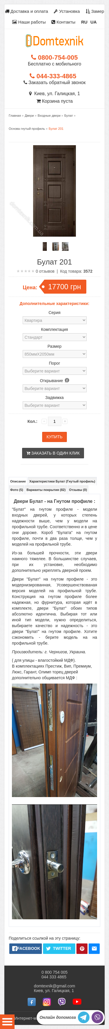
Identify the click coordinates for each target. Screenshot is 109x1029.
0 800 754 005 (55, 972)
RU (84, 21)
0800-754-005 (54, 57)
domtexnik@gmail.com (54, 985)
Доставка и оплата (26, 11)
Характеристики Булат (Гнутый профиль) (62, 481)
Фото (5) (16, 490)
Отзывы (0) (78, 490)
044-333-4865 (53, 76)
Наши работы (29, 21)
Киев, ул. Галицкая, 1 (54, 93)
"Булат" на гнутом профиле (42, 509)
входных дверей (29, 515)
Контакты (63, 21)
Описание (18, 481)
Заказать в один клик (53, 453)
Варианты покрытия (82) (45, 490)
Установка (67, 11)
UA (93, 21)
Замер (95, 11)
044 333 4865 (54, 976)
